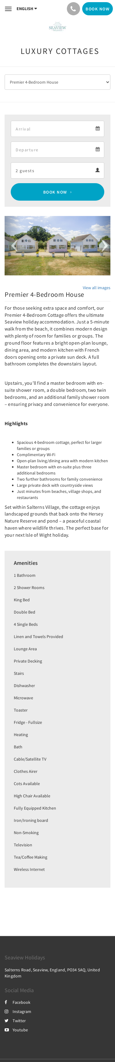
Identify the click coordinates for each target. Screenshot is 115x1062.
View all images (96, 287)
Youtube (16, 1030)
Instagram (18, 1011)
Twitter (15, 1020)
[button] (13, 245)
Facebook (17, 1002)
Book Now (55, 192)
